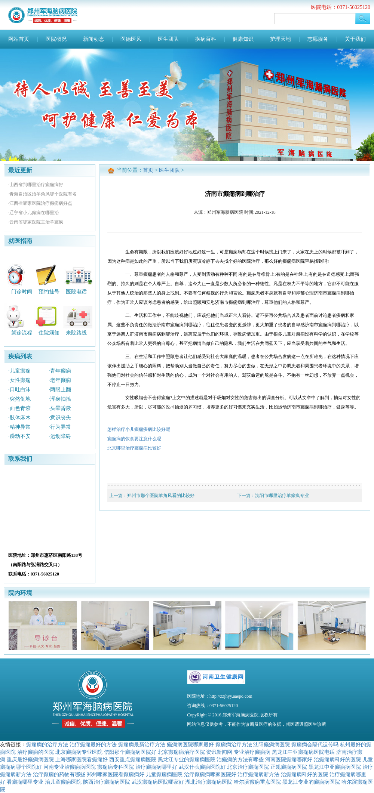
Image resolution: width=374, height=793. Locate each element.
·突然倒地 (19, 399)
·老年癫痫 (60, 380)
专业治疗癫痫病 (252, 752)
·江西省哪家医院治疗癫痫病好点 (40, 203)
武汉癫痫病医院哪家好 (158, 782)
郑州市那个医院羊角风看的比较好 (160, 495)
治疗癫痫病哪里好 (156, 767)
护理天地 (280, 39)
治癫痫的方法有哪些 (240, 759)
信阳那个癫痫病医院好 (130, 752)
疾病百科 (205, 39)
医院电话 (76, 291)
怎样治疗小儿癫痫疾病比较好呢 (138, 429)
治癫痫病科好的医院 (337, 759)
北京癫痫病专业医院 (78, 752)
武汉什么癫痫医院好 (202, 767)
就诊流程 (21, 333)
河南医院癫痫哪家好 (288, 759)
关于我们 (355, 39)
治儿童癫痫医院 (63, 782)
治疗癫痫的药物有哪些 (59, 774)
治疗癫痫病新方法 (258, 774)
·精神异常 (19, 427)
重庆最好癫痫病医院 (30, 759)
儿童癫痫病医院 (164, 774)
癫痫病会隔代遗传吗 (314, 744)
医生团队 (168, 39)
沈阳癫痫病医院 (271, 744)
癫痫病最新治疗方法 (141, 744)
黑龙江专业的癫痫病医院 (186, 759)
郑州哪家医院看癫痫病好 (115, 774)
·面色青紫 (19, 408)
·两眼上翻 (60, 389)
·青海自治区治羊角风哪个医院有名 (42, 194)
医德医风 (130, 39)
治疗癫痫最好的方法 (93, 744)
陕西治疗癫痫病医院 (106, 782)
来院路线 (76, 333)
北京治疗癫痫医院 (248, 767)
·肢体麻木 (19, 417)
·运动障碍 (60, 436)
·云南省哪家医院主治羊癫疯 (35, 222)
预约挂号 (49, 291)
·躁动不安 (19, 436)
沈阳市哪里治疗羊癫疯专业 (282, 495)
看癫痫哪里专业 (25, 782)
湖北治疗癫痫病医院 (208, 782)
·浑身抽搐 (60, 399)
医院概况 (56, 39)
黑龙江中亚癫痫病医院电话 (303, 752)
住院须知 (49, 333)
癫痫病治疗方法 (233, 744)
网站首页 (18, 39)
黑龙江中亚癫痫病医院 (335, 767)
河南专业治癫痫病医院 (69, 767)
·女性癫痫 (19, 380)
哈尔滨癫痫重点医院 (257, 782)
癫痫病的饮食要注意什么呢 (134, 438)
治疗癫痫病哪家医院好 (210, 774)
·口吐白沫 (19, 389)
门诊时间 (21, 291)
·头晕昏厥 (60, 408)
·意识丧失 (60, 417)
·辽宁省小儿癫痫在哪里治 (33, 212)
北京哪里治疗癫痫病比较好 (134, 448)
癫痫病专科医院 (115, 767)
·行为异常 (60, 427)
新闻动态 (93, 39)
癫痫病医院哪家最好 (190, 744)
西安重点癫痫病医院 (132, 759)
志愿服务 (317, 39)
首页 (148, 170)
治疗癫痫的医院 (35, 752)
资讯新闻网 (219, 752)
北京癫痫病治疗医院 (181, 752)
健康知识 (243, 39)
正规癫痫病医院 (288, 767)
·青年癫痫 (60, 371)
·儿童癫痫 (19, 371)
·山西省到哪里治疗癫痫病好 (35, 184)
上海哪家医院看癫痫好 (81, 759)
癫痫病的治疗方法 (47, 744)
